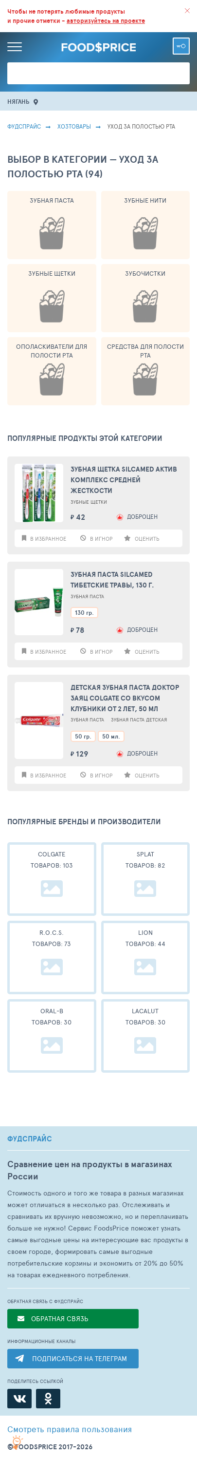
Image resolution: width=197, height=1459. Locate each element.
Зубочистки (145, 273)
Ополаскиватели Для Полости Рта (51, 351)
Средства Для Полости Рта (145, 351)
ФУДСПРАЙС (29, 1139)
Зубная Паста (52, 200)
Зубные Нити (145, 200)
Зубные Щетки (51, 273)
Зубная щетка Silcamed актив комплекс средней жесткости (124, 479)
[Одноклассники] (48, 1398)
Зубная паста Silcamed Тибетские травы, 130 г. (112, 579)
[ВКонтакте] (19, 1398)
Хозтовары (74, 126)
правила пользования (69, 1428)
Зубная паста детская (139, 719)
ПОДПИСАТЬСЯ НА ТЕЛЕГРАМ (79, 1358)
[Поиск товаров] (98, 73)
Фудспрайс (24, 126)
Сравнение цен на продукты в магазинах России (89, 1170)
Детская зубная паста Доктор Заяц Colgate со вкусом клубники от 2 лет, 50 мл (125, 698)
